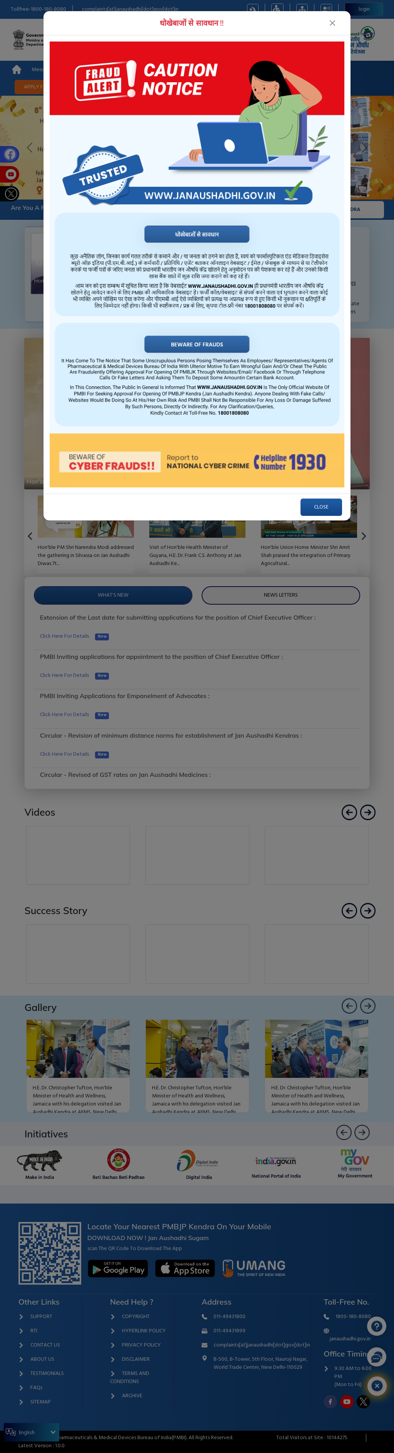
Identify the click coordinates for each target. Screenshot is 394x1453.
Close (321, 507)
